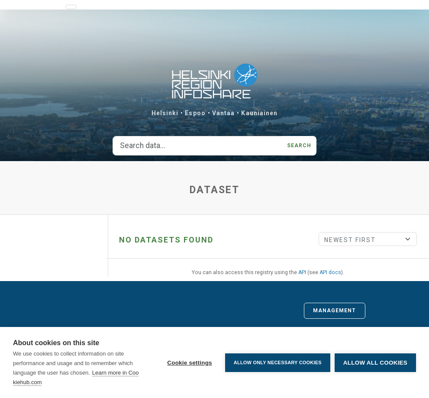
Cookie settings (189, 362)
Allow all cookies (375, 362)
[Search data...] (197, 146)
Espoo (195, 113)
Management (334, 310)
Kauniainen (259, 113)
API (302, 272)
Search (299, 145)
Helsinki (165, 113)
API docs (330, 272)
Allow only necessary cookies (278, 362)
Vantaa (223, 113)
